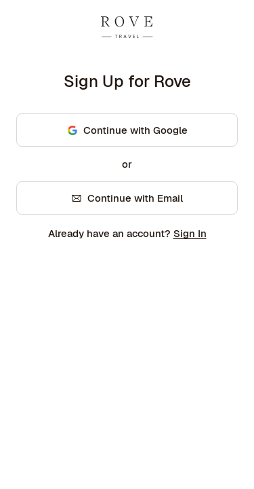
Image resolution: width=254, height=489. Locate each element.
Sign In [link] (190, 233)
